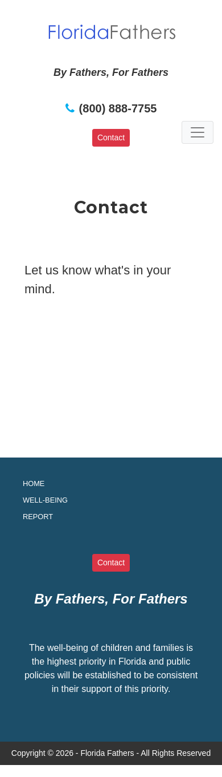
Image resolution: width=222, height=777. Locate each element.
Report (38, 516)
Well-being (45, 500)
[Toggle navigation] (197, 132)
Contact (111, 137)
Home (33, 483)
